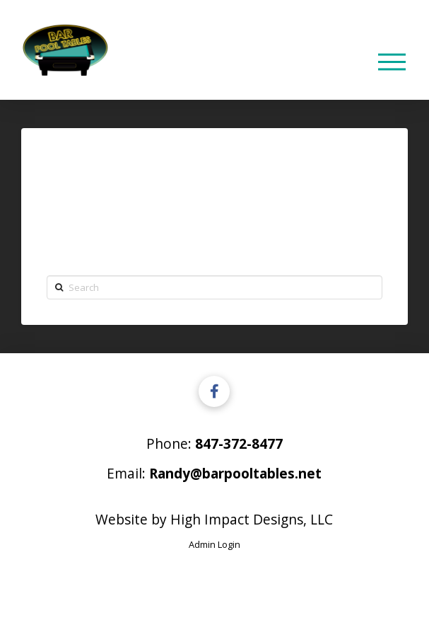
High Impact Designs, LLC (251, 519)
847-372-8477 (239, 443)
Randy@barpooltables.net (235, 473)
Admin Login (214, 544)
